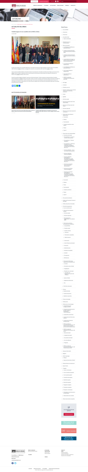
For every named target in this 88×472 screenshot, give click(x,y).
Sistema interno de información (54, 468)
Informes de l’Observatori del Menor (68, 105)
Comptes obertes (67, 230)
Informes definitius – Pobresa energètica (68, 154)
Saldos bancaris (68, 237)
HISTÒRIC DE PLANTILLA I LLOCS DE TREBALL (69, 273)
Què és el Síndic (67, 277)
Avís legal (65, 82)
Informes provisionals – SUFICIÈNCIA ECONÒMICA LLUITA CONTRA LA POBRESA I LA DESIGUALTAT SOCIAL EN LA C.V (69, 174)
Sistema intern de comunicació (69, 363)
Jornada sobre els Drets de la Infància (69, 317)
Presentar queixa (69, 414)
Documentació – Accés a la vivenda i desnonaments (69, 137)
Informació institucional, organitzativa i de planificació (69, 261)
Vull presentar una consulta (68, 395)
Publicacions (60, 5)
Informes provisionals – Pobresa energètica (68, 169)
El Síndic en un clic (66, 87)
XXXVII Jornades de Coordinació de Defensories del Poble (68, 78)
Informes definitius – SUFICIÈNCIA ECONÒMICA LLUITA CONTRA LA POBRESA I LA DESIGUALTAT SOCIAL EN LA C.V (69, 159)
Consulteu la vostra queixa (44, 1)
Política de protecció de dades (69, 203)
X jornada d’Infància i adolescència (67, 74)
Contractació (66, 240)
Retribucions (66, 257)
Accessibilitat (65, 29)
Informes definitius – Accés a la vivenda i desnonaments (69, 150)
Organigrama (66, 268)
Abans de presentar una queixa (69, 398)
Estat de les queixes (67, 382)
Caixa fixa (66, 232)
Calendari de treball (68, 335)
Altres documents (66, 45)
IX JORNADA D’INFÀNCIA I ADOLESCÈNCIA (69, 47)
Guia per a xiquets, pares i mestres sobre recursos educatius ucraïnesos (69, 90)
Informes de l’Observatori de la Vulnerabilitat (69, 102)
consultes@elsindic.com (16, 460)
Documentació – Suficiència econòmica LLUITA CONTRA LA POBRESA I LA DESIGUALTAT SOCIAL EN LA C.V (69, 145)
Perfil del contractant (67, 286)
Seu (64, 282)
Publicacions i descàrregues (68, 304)
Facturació (66, 245)
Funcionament (66, 121)
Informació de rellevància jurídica (68, 211)
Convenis (66, 263)
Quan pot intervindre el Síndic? (69, 360)
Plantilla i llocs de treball (68, 271)
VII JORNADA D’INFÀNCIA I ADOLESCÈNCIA (69, 67)
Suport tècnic (65, 365)
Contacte (73, 5)
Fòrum (64, 184)
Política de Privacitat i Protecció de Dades (69, 201)
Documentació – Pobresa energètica (69, 141)
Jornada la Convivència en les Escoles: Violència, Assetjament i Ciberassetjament (69, 311)
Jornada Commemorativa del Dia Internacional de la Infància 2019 (69, 55)
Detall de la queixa (66, 379)
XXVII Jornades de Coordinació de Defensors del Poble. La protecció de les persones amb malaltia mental (69, 325)
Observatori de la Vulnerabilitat (69, 133)
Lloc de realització (67, 340)
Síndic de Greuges (37, 5)
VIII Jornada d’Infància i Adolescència (68, 71)
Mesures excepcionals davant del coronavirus (69, 111)
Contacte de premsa (67, 293)
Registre (64, 353)
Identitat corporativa (67, 295)
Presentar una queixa (67, 387)
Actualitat (14, 24)
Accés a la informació (67, 207)
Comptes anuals (67, 228)
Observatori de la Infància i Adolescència (68, 115)
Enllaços (65, 119)
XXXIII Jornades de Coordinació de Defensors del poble (69, 330)
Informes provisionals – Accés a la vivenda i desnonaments (68, 165)
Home (64, 94)
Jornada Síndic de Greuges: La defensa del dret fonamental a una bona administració (69, 60)
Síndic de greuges (66, 355)
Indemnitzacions (67, 247)
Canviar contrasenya (67, 369)
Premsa (67, 5)
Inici (12, 24)
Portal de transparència (67, 206)
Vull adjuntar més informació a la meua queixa (69, 393)
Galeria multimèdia (67, 38)
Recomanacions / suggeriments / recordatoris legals (69, 218)
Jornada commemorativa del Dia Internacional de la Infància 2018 (69, 51)
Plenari (64, 127)
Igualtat (64, 96)
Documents (65, 116)
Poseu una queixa (34, 1)
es (53, 1)
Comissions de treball (67, 135)
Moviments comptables (69, 234)
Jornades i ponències (67, 189)
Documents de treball (68, 337)
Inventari (65, 252)
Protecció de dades (66, 299)
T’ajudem (46, 5)
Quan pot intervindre (67, 351)
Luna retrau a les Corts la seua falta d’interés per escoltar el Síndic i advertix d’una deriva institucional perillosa (23, 111)
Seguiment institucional (68, 280)
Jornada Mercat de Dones (68, 314)
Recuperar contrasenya (67, 389)
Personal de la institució (67, 197)
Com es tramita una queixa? (68, 372)
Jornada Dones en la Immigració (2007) (67, 306)
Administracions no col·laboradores (66, 42)
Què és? (65, 130)
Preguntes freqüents (67, 384)
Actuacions (53, 5)
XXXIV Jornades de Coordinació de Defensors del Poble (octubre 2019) (69, 346)
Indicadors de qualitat (68, 250)
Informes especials (66, 108)
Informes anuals (66, 99)
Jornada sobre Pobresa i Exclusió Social (68, 321)
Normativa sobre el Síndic (69, 266)
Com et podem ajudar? (67, 374)
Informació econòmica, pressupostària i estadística (68, 224)
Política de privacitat (37, 468)
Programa (66, 342)
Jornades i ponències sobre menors (68, 125)
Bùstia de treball (67, 332)
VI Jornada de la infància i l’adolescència (68, 64)
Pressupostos (66, 255)
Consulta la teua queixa (67, 377)
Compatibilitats (67, 225)
